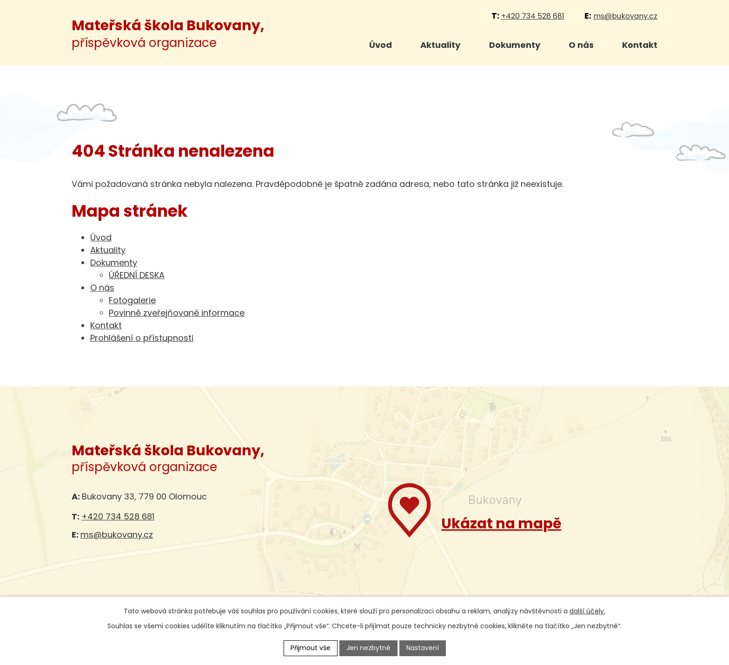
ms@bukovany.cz (625, 16)
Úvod (380, 45)
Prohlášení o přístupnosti (141, 338)
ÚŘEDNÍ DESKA (137, 275)
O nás (581, 45)
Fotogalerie (132, 300)
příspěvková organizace (168, 34)
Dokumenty (514, 45)
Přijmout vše (311, 647)
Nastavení (422, 647)
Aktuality (440, 45)
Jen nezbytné (368, 647)
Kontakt (639, 45)
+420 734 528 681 (532, 16)
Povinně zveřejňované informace (177, 313)
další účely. (587, 611)
